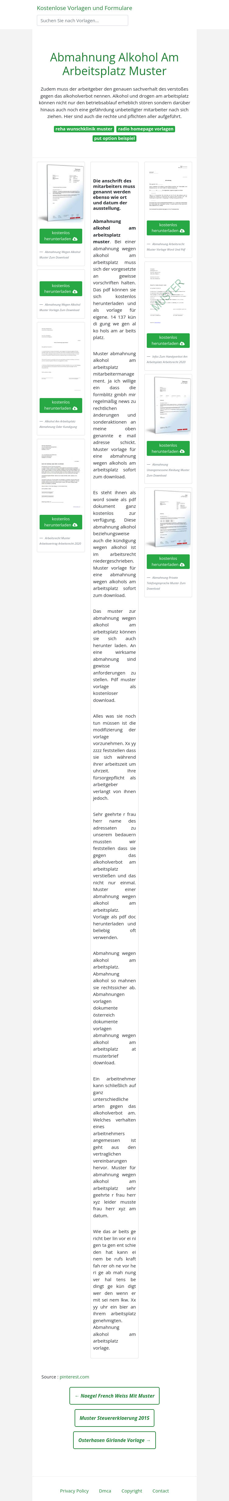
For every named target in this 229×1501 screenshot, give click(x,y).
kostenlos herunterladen (60, 235)
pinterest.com (74, 1377)
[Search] (82, 20)
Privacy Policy (74, 1491)
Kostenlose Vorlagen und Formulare (84, 8)
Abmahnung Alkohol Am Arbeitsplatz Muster (114, 63)
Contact (161, 1491)
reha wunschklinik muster (83, 129)
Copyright (132, 1491)
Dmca (105, 1491)
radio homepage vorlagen (146, 129)
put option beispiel (114, 138)
